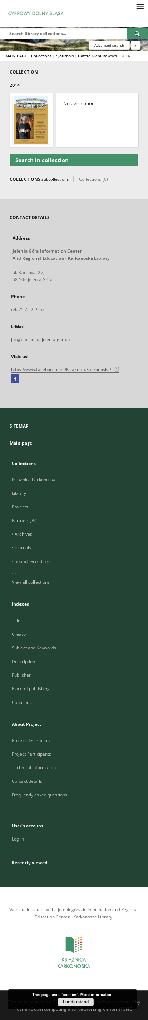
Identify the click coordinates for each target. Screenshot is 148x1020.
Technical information (34, 768)
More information (96, 994)
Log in (18, 839)
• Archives (22, 534)
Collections (42, 55)
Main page (21, 443)
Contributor (23, 702)
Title (16, 620)
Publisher (21, 675)
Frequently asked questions (39, 795)
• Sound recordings (31, 561)
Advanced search (109, 45)
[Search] (137, 33)
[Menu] (139, 5)
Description (23, 661)
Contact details (27, 781)
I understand (76, 1002)
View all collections (31, 582)
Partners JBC (24, 520)
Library (19, 493)
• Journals (65, 55)
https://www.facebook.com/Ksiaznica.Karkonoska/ (65, 369)
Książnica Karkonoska (33, 479)
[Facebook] (15, 379)
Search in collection (42, 160)
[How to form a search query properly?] (135, 45)
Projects (20, 507)
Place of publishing (31, 689)
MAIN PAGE (16, 55)
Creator (20, 634)
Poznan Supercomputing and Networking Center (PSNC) (74, 1009)
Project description (31, 740)
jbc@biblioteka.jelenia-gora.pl (41, 340)
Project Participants (31, 754)
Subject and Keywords (34, 648)
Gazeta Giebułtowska (98, 55)
